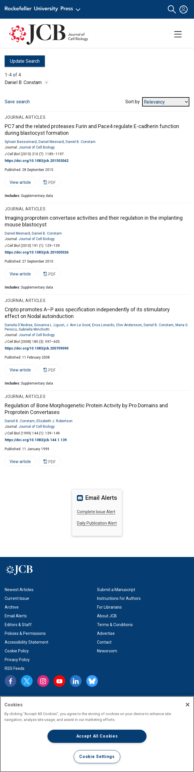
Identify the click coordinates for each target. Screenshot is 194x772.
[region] (97, 734)
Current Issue (17, 598)
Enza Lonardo (103, 325)
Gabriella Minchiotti (34, 329)
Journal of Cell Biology (37, 147)
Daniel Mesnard (51, 142)
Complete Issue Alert (96, 511)
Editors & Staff (18, 624)
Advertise (106, 633)
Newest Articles (19, 589)
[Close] (187, 704)
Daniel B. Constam (81, 142)
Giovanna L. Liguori (49, 325)
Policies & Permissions (25, 633)
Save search (17, 101)
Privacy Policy (17, 659)
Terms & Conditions (115, 624)
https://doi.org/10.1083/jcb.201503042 (36, 161)
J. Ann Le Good (78, 325)
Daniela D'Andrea (18, 325)
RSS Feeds (14, 668)
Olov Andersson (129, 325)
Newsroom (107, 651)
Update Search (22, 62)
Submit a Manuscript (116, 589)
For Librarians (109, 607)
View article (18, 183)
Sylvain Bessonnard (21, 142)
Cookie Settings (97, 756)
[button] (172, 9)
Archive (12, 607)
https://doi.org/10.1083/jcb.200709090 (36, 348)
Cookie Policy (17, 651)
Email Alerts (16, 616)
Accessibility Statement (26, 642)
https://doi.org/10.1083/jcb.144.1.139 (36, 440)
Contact (104, 642)
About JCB (107, 616)
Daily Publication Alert (97, 523)
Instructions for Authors (119, 598)
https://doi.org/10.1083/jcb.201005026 (36, 252)
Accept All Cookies (97, 736)
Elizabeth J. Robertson (54, 421)
